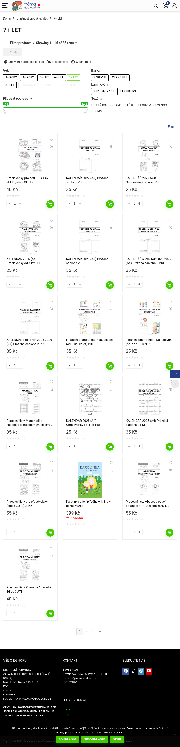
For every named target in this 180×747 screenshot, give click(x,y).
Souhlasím (67, 739)
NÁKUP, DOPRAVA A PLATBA (20, 682)
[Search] (156, 5)
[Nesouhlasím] (175, 735)
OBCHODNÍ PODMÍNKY (17, 669)
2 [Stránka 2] (87, 631)
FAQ (5, 686)
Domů (7, 18)
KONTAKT (9, 694)
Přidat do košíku (50, 204)
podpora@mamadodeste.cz (80, 678)
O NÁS (7, 690)
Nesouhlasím (94, 739)
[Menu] (5, 5)
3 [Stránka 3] (93, 631)
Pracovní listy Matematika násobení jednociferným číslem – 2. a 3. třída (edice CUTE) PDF (29, 425)
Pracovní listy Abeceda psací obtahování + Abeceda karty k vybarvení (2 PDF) (146, 506)
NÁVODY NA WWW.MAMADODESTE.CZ (27, 698)
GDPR (117, 739)
